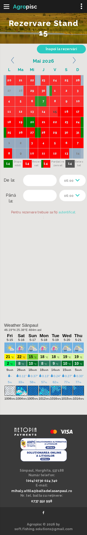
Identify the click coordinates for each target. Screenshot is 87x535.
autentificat (67, 212)
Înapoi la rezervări (61, 49)
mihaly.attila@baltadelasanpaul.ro (41, 491)
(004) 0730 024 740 (41, 481)
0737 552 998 (41, 501)
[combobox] (72, 180)
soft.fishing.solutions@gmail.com (43, 529)
